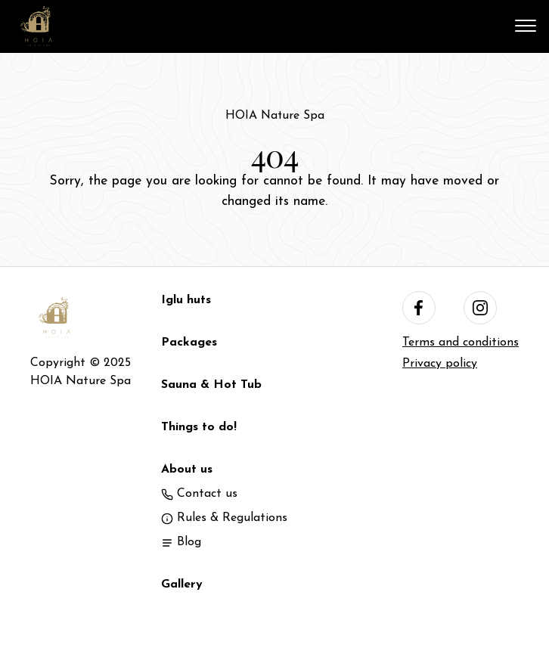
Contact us (199, 494)
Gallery (182, 584)
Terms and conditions (460, 342)
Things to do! (199, 427)
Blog (181, 542)
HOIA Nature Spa (274, 116)
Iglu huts (186, 300)
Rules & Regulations (224, 518)
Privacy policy (439, 364)
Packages (189, 342)
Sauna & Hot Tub (211, 385)
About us (186, 470)
